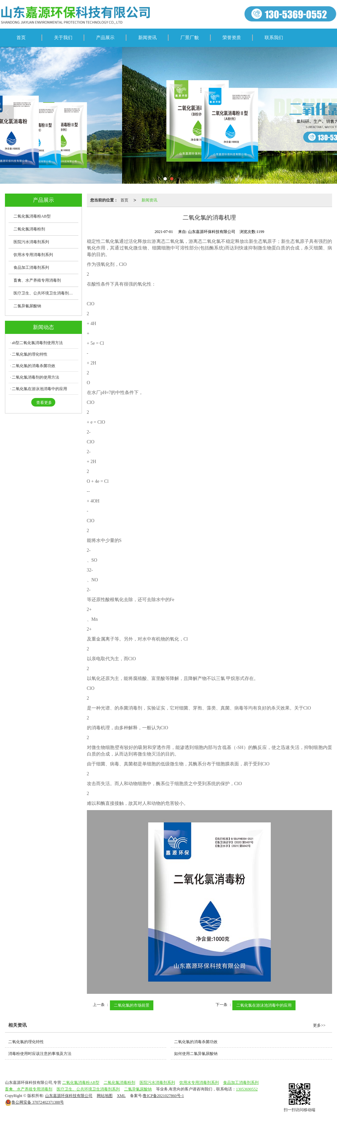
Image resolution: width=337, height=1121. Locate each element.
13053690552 (247, 1089)
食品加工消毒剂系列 (31, 267)
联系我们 (274, 37)
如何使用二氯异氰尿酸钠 (196, 1053)
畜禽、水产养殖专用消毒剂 (37, 280)
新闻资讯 (147, 37)
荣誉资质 (231, 37)
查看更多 (44, 402)
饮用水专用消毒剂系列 (33, 254)
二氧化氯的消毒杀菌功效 (33, 365)
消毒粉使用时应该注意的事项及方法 (39, 1053)
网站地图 (105, 1095)
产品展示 (105, 37)
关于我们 (63, 37)
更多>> (319, 1025)
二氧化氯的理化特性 (29, 354)
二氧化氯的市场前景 (131, 1005)
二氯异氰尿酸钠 (27, 306)
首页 (21, 37)
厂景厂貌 (189, 37)
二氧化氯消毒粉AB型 (32, 216)
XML (121, 1095)
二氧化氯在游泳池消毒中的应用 (264, 1005)
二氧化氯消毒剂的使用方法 (35, 377)
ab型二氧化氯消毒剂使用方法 (37, 342)
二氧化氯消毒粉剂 (29, 229)
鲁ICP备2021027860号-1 (163, 1095)
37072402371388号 (34, 1102)
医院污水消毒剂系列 (31, 242)
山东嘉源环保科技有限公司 (68, 1095)
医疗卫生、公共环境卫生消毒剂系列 (45, 293)
